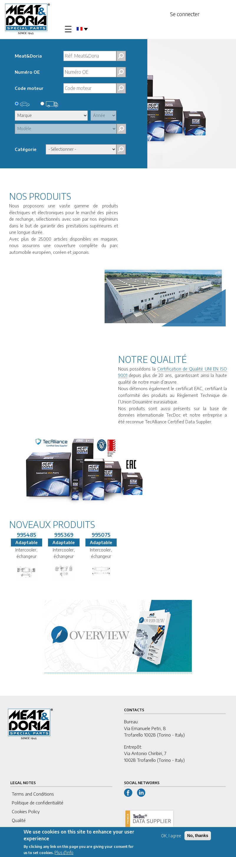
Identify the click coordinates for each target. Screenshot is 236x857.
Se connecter (184, 14)
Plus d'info (64, 853)
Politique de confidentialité (37, 802)
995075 (101, 534)
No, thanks (197, 836)
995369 (63, 534)
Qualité (19, 820)
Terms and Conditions (33, 793)
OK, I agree (171, 836)
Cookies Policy (26, 811)
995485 (26, 534)
